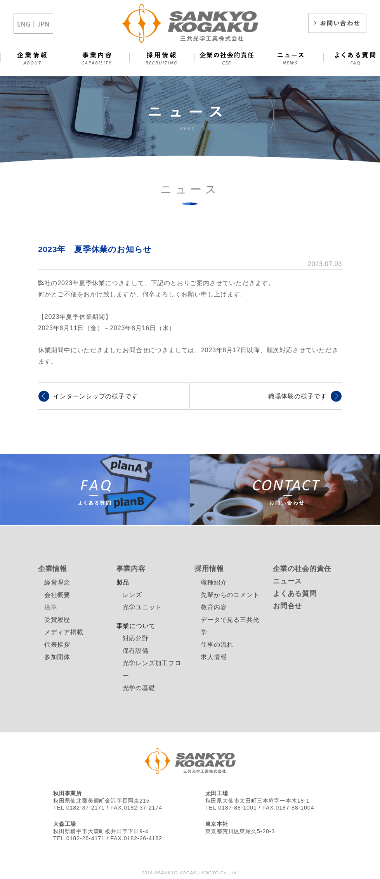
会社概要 (57, 595)
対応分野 (136, 638)
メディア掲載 (63, 632)
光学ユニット (142, 607)
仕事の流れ (217, 644)
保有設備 (136, 650)
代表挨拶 (57, 644)
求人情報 (214, 657)
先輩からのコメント (230, 595)
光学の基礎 (139, 688)
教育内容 (214, 607)
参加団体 (57, 657)
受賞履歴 (57, 619)
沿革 (50, 607)
